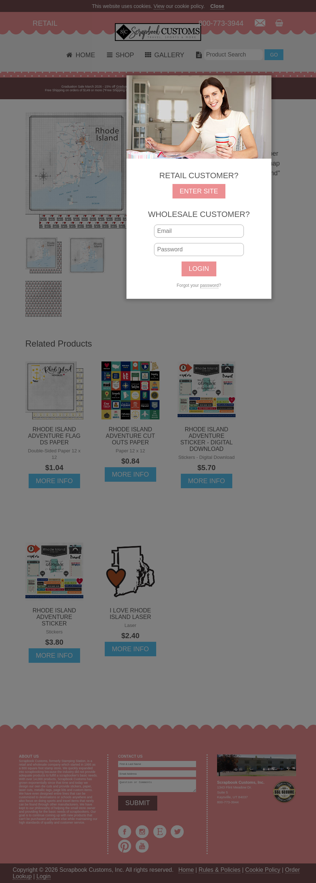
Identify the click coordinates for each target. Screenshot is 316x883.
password (209, 285)
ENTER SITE (199, 191)
